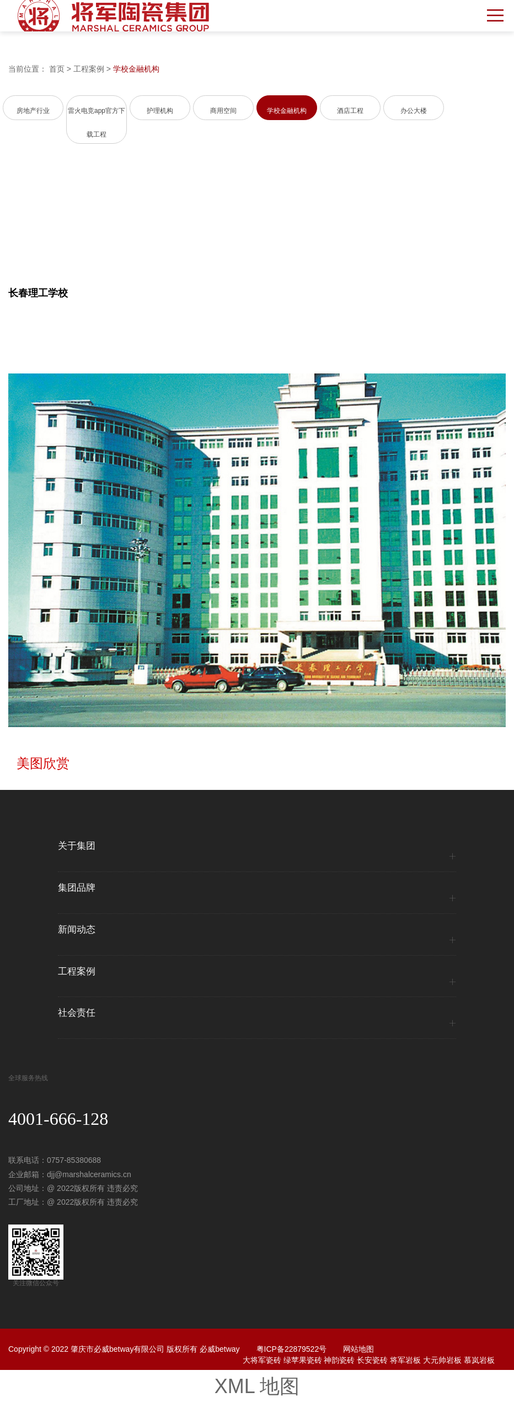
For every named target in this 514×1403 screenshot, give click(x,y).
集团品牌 (76, 888)
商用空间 (223, 111)
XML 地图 (257, 1386)
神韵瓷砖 (339, 1360)
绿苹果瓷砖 (302, 1360)
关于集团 (76, 846)
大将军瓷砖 (262, 1360)
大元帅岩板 (442, 1360)
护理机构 (160, 111)
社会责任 (76, 1013)
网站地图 (358, 1349)
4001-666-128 (58, 1119)
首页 (57, 68)
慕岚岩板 (479, 1360)
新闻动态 (76, 930)
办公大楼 (413, 111)
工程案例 (88, 68)
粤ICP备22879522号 (291, 1349)
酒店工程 (350, 111)
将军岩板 (405, 1360)
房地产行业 (33, 111)
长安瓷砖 (372, 1360)
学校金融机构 (136, 68)
